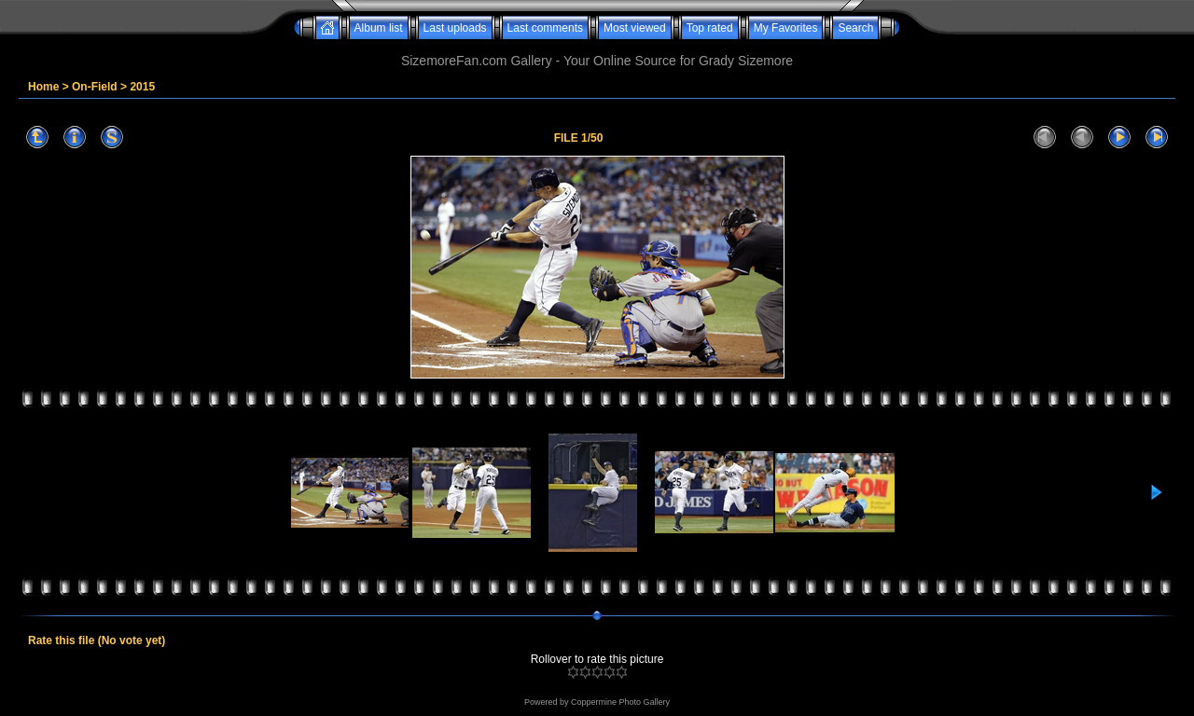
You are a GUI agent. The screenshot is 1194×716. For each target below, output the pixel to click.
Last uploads (455, 27)
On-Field (95, 86)
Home (43, 86)
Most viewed (635, 27)
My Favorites (786, 27)
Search (855, 27)
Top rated (710, 27)
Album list (378, 27)
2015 (142, 86)
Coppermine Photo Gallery (620, 702)
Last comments (545, 27)
